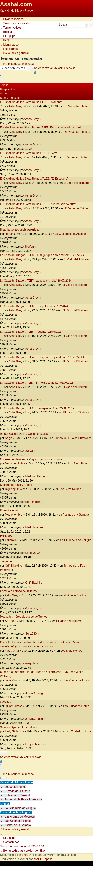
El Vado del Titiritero (77, 106)
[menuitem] (14, 23)
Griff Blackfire (13, 565)
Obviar (4, 14)
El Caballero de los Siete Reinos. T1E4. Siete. (29, 153)
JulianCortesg (13, 680)
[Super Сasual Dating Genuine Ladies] (24, 433)
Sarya (8, 438)
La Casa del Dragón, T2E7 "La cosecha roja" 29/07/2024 (36, 280)
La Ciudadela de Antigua (70, 233)
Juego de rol (8, 561)
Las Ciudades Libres (77, 680)
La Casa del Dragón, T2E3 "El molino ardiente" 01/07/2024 (37, 382)
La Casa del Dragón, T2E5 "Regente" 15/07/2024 (31, 331)
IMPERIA (6, 535)
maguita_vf (12, 650)
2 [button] (1, 76)
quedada (5, 701)
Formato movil (9, 510)
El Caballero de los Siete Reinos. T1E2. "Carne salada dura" (38, 204)
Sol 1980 (10, 620)
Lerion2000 (12, 540)
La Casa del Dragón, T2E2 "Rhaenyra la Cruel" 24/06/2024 (37, 408)
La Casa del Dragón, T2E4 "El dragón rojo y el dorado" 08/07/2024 (42, 357)
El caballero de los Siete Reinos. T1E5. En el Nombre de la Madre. (42, 127)
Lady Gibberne (14, 731)
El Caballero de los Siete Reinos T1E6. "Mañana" (31, 101)
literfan (9, 233)
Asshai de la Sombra (76, 514)
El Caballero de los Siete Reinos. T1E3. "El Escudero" (34, 178)
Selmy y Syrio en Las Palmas (18, 727)
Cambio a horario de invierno (18, 591)
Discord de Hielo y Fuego (16, 484)
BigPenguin (12, 489)
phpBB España (43, 859)
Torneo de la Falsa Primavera (72, 438)
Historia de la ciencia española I (20, 229)
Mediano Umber (15, 463)
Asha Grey (15, 106)
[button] (1, 80)
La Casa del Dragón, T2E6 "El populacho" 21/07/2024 (34, 306)
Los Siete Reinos (79, 463)
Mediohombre (13, 514)
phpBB (26, 854)
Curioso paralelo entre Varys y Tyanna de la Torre (31, 459)
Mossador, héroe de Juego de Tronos (23, 616)
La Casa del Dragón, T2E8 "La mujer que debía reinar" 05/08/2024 (42, 255)
